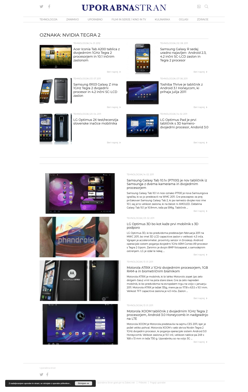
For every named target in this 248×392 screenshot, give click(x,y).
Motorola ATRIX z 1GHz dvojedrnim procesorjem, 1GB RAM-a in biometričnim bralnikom (167, 269)
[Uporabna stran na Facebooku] (49, 6)
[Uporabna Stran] (124, 8)
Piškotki (143, 382)
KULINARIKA (162, 19)
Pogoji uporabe (158, 382)
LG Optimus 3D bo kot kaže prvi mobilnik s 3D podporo (162, 226)
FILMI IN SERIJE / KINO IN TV (129, 19)
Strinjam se (83, 383)
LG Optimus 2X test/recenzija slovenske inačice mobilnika (95, 122)
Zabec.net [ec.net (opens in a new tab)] (130, 382)
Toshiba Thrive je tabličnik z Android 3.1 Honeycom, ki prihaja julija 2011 (181, 88)
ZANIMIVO (72, 19)
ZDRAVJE (202, 19)
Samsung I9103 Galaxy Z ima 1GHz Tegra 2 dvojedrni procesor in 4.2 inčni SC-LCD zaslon (95, 90)
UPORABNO (95, 19)
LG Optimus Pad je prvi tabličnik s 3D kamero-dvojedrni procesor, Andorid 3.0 (184, 123)
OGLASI (183, 19)
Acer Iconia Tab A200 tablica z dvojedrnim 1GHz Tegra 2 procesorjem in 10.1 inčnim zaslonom (96, 54)
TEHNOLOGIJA (48, 19)
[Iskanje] (206, 6)
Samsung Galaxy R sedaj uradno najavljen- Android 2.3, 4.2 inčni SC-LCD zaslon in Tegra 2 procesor (183, 54)
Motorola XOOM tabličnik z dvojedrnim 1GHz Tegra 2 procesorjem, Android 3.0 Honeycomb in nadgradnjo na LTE (167, 315)
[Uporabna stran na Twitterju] (41, 6)
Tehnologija (81, 43)
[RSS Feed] (199, 6)
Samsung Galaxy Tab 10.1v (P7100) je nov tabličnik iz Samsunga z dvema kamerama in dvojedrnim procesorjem (167, 184)
